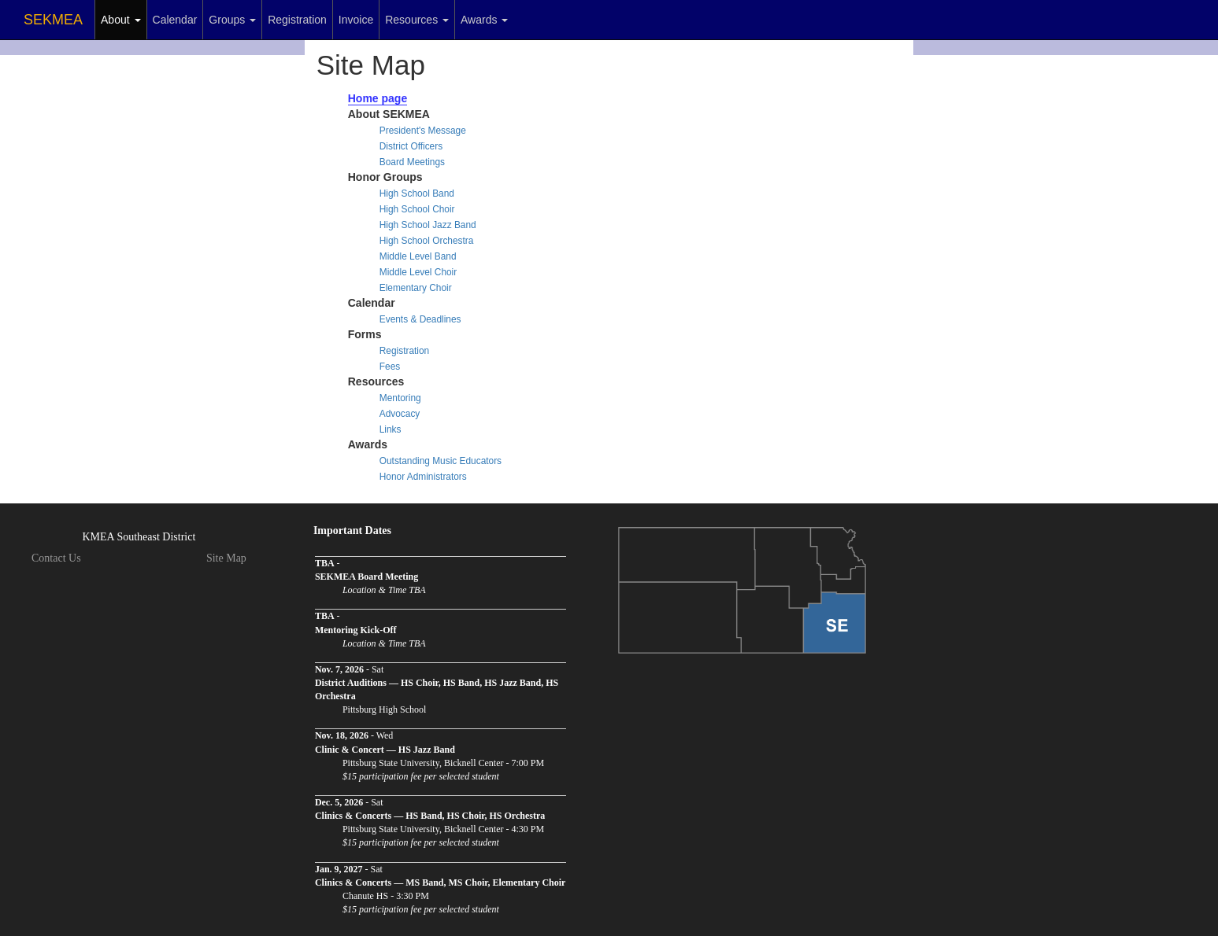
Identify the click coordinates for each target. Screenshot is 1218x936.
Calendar (175, 19)
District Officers (410, 146)
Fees (389, 366)
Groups (232, 19)
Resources (417, 19)
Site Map (226, 558)
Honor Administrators (423, 476)
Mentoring (400, 398)
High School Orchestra (426, 240)
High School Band (416, 193)
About (120, 19)
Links (390, 429)
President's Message (422, 130)
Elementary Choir (415, 287)
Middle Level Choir (418, 272)
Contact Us (56, 558)
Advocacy (399, 413)
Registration (297, 19)
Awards (484, 19)
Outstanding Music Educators (440, 460)
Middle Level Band (418, 256)
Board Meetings (412, 162)
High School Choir (417, 209)
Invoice (356, 19)
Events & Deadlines (420, 319)
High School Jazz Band (427, 224)
